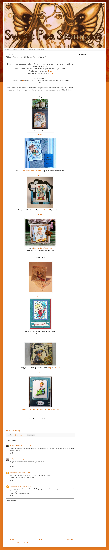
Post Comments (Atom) (22, 543)
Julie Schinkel (14, 445)
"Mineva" (47, 210)
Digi (49, 368)
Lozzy (40, 175)
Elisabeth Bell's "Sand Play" (42, 248)
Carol (50, 71)
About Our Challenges (36, 49)
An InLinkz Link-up (13, 431)
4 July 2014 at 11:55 (25, 445)
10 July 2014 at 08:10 (24, 486)
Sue (40, 372)
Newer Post (10, 539)
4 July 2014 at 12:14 (26, 459)
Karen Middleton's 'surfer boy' (31, 171)
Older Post (70, 539)
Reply (12, 453)
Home (7, 49)
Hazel (40, 134)
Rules (15, 49)
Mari (40, 341)
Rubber (57, 368)
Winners (22, 49)
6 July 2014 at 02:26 (24, 472)
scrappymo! (13, 472)
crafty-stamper (15, 459)
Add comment (11, 500)
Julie (51, 73)
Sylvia (40, 215)
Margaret (40, 297)
